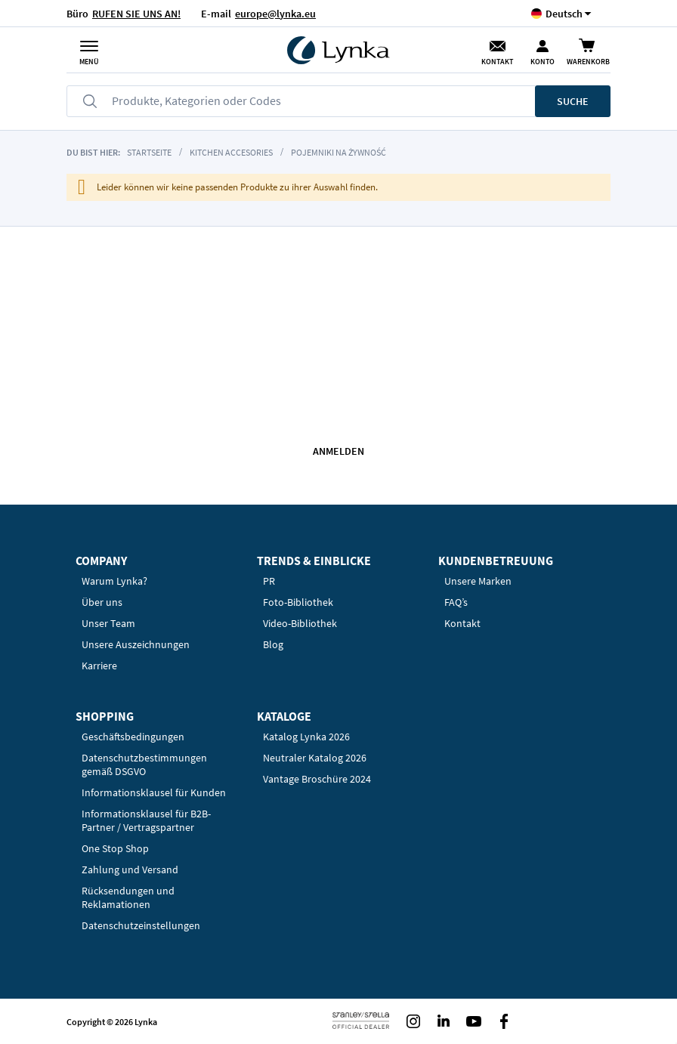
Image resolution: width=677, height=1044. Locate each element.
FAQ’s (456, 602)
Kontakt (497, 61)
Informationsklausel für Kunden (154, 792)
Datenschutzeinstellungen (141, 925)
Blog (273, 644)
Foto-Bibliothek (298, 602)
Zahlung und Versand (130, 869)
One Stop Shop (115, 848)
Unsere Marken (478, 581)
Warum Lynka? (114, 581)
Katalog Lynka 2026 (306, 736)
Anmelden (338, 451)
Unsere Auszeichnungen (136, 644)
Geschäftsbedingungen (133, 736)
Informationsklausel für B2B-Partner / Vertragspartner (146, 820)
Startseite (149, 152)
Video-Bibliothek (300, 623)
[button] (564, 13)
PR (269, 581)
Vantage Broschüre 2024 (317, 779)
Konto (542, 61)
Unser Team (108, 623)
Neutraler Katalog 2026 (314, 757)
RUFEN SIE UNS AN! (136, 13)
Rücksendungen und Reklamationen (128, 897)
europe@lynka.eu (275, 13)
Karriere (99, 665)
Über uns (102, 602)
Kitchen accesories (231, 152)
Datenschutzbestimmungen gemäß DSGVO (144, 764)
